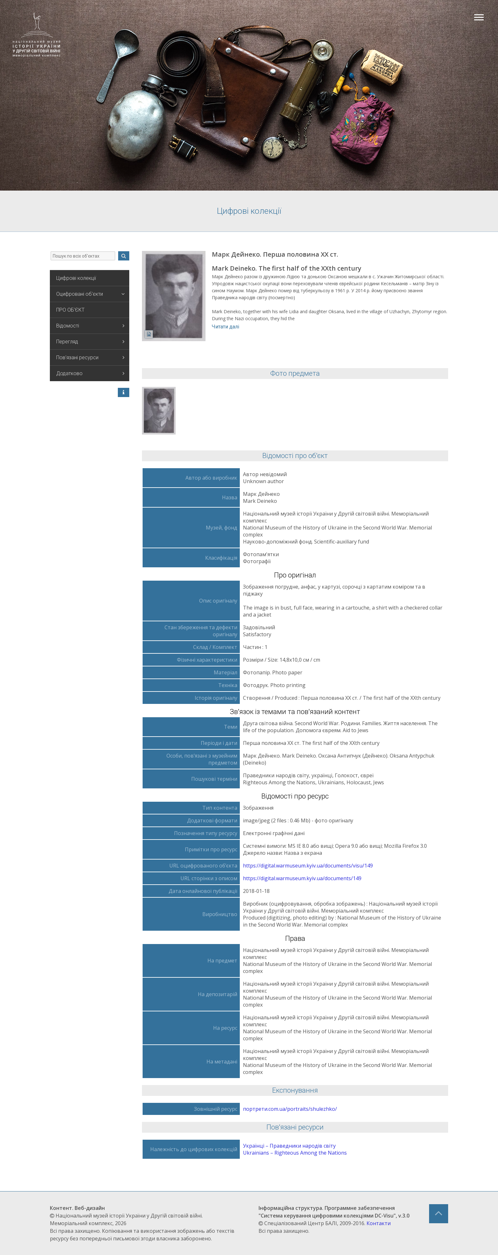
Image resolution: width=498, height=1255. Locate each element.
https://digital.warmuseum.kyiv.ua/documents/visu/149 (308, 865)
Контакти (379, 1223)
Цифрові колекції (76, 278)
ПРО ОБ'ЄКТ (70, 310)
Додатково (90, 373)
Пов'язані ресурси (90, 357)
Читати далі (225, 327)
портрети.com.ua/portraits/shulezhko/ (290, 1108)
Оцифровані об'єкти (90, 294)
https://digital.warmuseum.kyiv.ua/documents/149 (302, 878)
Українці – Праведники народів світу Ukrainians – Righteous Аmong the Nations (295, 1149)
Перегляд (90, 342)
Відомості (90, 326)
